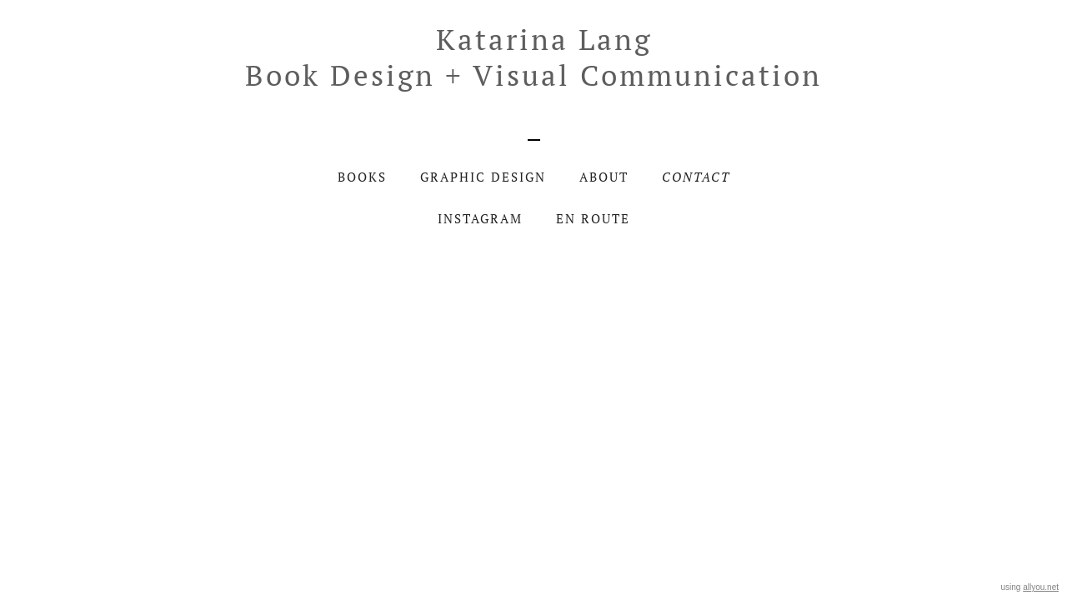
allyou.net (1041, 587)
